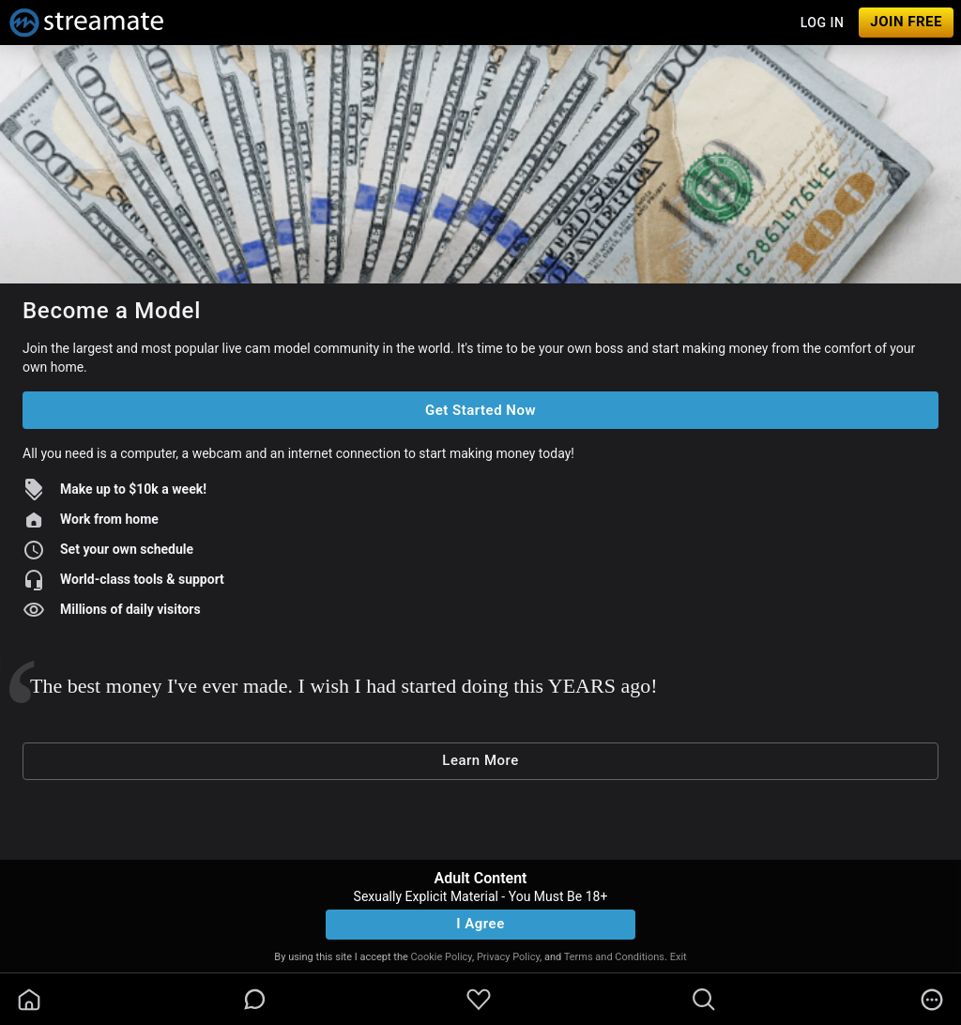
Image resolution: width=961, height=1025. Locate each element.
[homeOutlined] (29, 1000)
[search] (704, 1000)
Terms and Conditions (614, 957)
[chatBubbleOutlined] (254, 999)
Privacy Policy (508, 957)
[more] (932, 1000)
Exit (678, 957)
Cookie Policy (441, 957)
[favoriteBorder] (479, 1000)
